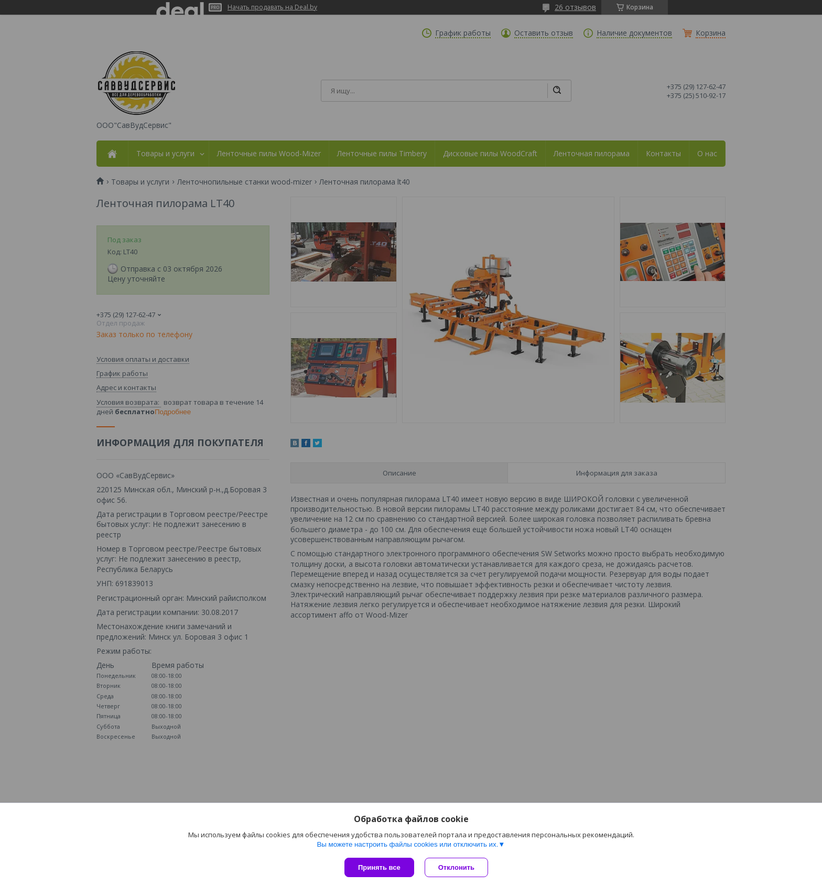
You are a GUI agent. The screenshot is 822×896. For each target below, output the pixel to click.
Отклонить (456, 867)
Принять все (379, 867)
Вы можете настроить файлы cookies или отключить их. (407, 844)
